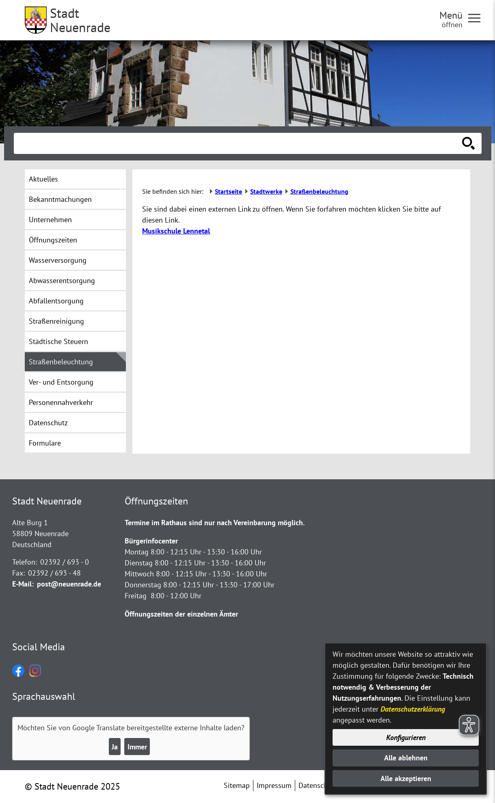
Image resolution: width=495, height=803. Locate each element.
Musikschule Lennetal (176, 231)
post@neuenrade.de (69, 584)
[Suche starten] (468, 143)
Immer (137, 746)
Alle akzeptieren (405, 778)
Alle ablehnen (406, 757)
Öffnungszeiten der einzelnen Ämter (181, 614)
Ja (115, 746)
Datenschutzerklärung (412, 709)
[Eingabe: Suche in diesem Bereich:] (238, 143)
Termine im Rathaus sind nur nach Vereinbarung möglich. (215, 522)
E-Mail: (23, 584)
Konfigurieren (406, 737)
